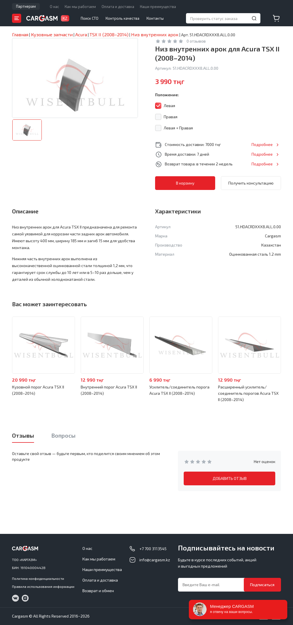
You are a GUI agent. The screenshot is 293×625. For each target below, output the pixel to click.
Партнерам (26, 6)
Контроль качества (122, 18)
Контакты (155, 18)
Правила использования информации (43, 586)
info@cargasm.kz (154, 559)
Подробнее (262, 144)
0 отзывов (196, 41)
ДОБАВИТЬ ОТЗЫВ (230, 478)
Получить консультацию (251, 183)
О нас (54, 6)
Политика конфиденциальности (38, 578)
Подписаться (262, 584)
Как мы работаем (80, 6)
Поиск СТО (89, 18)
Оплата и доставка (118, 6)
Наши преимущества (158, 6)
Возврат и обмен (98, 590)
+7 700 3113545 (153, 548)
